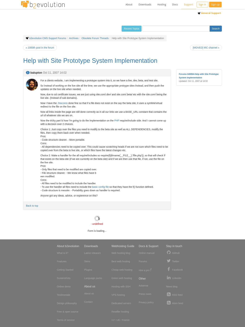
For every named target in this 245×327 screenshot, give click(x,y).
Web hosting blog (121, 253)
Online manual (146, 253)
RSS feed (174, 294)
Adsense (143, 285)
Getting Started (65, 269)
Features (61, 261)
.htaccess (62, 103)
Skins (87, 261)
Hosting (161, 4)
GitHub (173, 252)
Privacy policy (146, 302)
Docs (175, 4)
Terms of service (66, 320)
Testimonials (63, 294)
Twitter (172, 261)
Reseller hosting (120, 311)
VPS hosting (118, 294)
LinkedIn (173, 278)
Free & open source (67, 311)
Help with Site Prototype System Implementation (90, 60)
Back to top (32, 205)
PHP (116, 120)
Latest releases (92, 253)
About (129, 4)
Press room (145, 294)
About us (89, 293)
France (126, 320)
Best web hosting (121, 261)
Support (188, 4)
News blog (171, 286)
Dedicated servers (121, 303)
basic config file (100, 186)
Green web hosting (122, 278)
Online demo (64, 286)
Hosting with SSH (121, 286)
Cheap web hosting (122, 269)
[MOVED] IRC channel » (206, 47)
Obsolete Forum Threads (95, 38)
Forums (143, 261)
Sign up (215, 4)
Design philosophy (67, 303)
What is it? (62, 253)
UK (118, 320)
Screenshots (63, 278)
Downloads (145, 4)
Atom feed (174, 303)
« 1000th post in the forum (40, 47)
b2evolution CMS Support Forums (47, 38)
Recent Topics (131, 28)
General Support (209, 13)
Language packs (93, 278)
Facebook (174, 269)
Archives (74, 38)
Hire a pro (145, 270)
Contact (88, 301)
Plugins (88, 269)
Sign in (202, 4)
